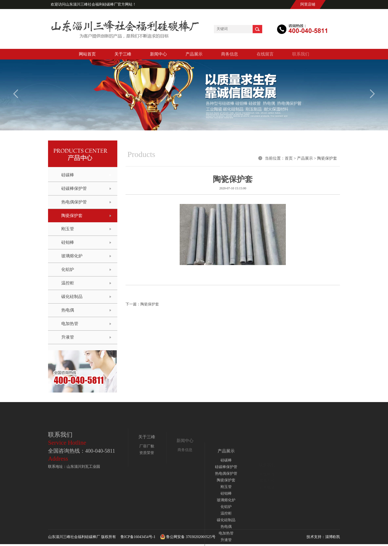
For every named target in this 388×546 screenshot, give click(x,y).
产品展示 (305, 158)
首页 (289, 158)
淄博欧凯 (332, 537)
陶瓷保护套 (327, 158)
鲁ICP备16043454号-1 (137, 537)
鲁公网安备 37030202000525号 (185, 537)
